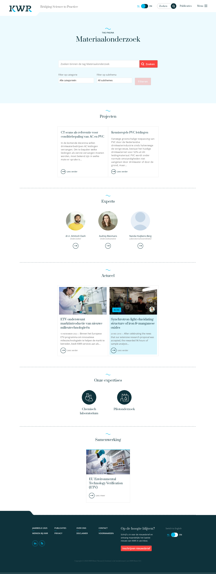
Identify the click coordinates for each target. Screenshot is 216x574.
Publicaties (186, 6)
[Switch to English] (144, 6)
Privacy (58, 534)
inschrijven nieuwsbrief (136, 549)
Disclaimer (82, 534)
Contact (103, 529)
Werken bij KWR (40, 534)
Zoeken (148, 64)
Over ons (81, 529)
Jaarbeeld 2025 (39, 529)
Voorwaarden (106, 534)
